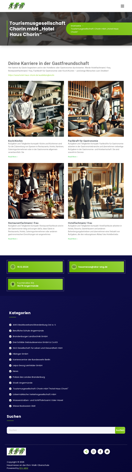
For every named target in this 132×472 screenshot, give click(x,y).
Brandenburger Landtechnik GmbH (30, 336)
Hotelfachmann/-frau (80, 223)
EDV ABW (23, 468)
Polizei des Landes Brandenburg (29, 377)
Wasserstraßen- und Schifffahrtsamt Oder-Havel (38, 400)
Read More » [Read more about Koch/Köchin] (13, 157)
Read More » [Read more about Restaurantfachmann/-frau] (13, 239)
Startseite (76, 25)
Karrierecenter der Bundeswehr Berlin (31, 359)
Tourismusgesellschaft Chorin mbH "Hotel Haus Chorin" (40, 388)
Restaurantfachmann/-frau (23, 223)
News (15, 371)
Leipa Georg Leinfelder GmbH (27, 365)
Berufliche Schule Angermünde (28, 330)
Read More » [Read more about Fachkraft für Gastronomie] (72, 157)
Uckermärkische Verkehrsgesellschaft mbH (34, 394)
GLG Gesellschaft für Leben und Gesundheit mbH (37, 347)
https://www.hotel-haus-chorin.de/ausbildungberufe (31, 75)
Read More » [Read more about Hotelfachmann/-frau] (72, 239)
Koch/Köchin (15, 140)
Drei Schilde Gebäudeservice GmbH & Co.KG (35, 342)
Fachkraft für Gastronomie (83, 140)
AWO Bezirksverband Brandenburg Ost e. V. (34, 324)
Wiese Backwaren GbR (24, 405)
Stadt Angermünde (22, 382)
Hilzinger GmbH (20, 353)
